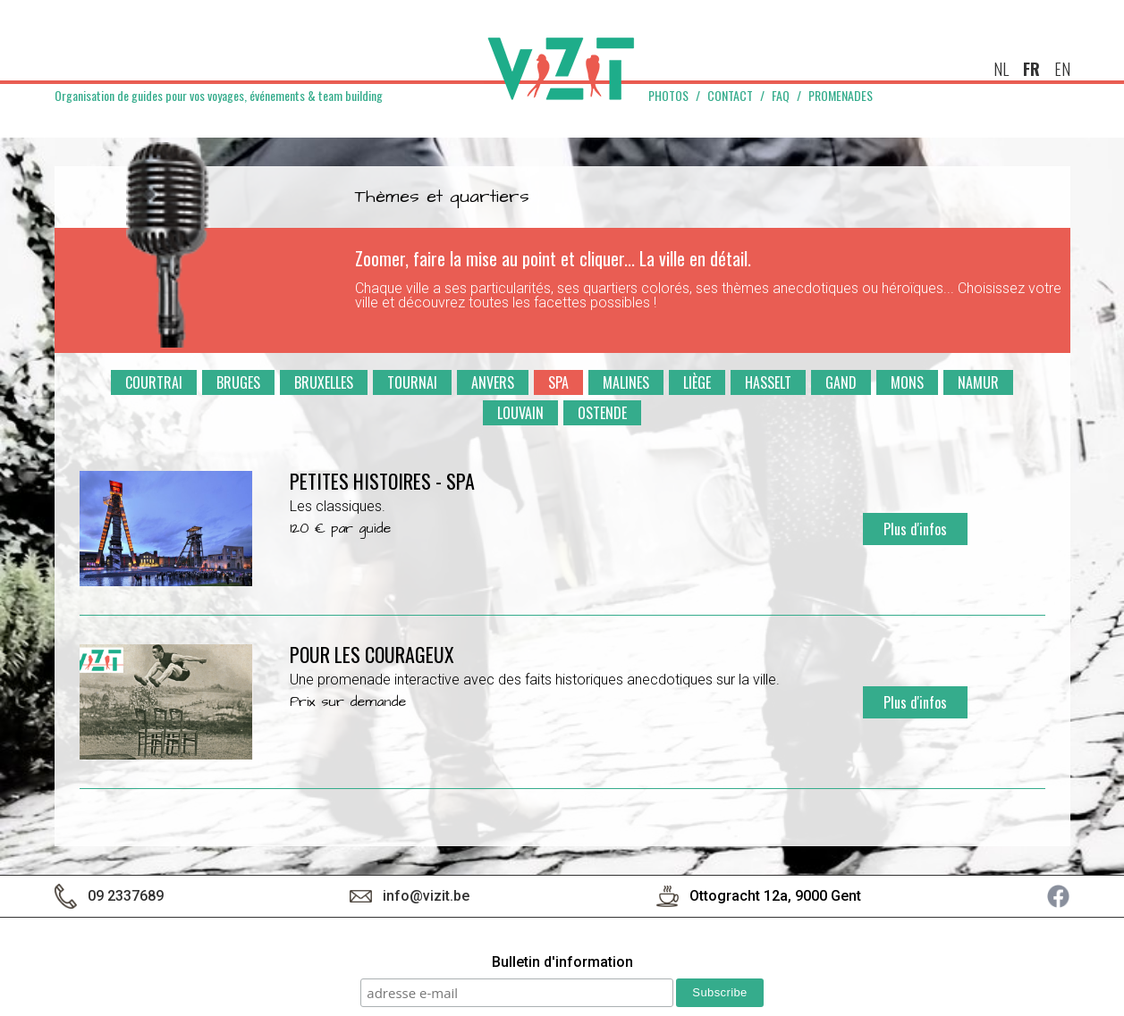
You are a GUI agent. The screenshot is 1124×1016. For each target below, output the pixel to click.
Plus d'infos (915, 529)
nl (1001, 68)
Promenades (840, 95)
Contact (730, 95)
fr (1031, 68)
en (1062, 68)
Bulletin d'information (562, 962)
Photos (668, 95)
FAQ (781, 95)
